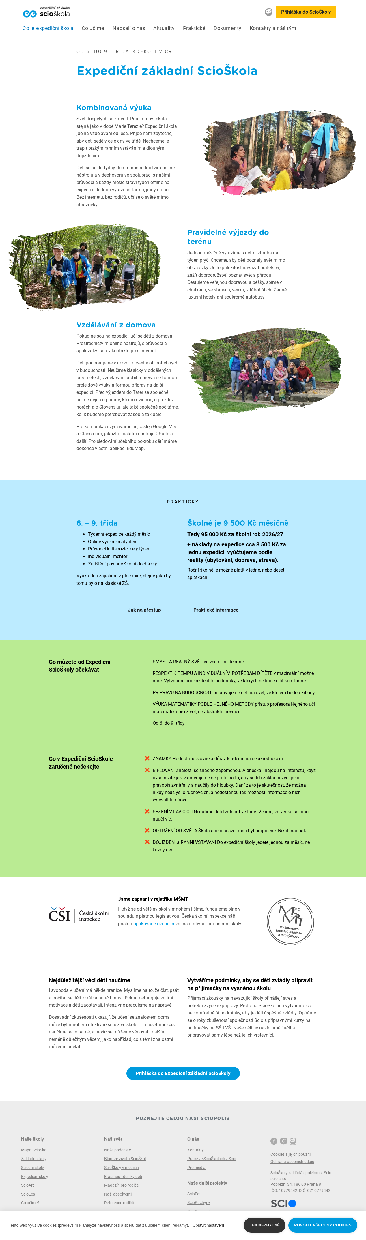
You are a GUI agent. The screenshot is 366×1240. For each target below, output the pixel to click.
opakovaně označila (153, 923)
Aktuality (164, 28)
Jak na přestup (144, 610)
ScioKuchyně (198, 1202)
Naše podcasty (117, 1150)
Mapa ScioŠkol (34, 1150)
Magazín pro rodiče (121, 1185)
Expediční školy (34, 1176)
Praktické (194, 28)
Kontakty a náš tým (273, 28)
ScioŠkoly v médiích (121, 1167)
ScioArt (27, 1185)
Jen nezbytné (264, 1225)
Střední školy (32, 1167)
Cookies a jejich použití (290, 1154)
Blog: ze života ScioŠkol (125, 1158)
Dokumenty (228, 28)
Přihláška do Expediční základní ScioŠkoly (183, 1073)
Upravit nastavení (208, 1225)
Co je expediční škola (48, 28)
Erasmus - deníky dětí (123, 1176)
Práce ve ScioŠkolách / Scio (211, 1158)
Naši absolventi (118, 1194)
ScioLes (28, 1194)
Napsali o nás (129, 28)
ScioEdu (194, 1194)
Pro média (196, 1167)
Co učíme (93, 28)
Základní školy (33, 1158)
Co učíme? (30, 1202)
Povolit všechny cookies (323, 1225)
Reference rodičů (119, 1202)
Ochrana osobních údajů (292, 1161)
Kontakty (195, 1150)
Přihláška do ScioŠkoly (306, 12)
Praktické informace (215, 610)
